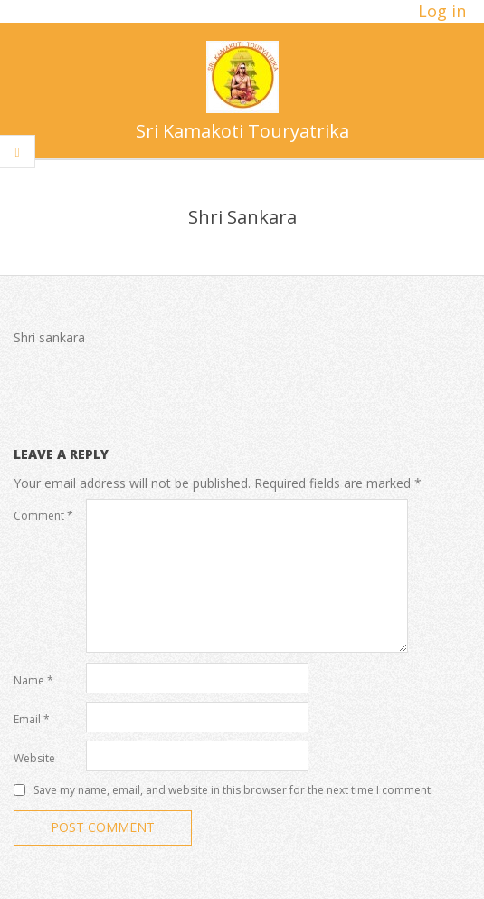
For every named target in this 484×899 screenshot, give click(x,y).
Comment (43, 515)
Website (34, 758)
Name (33, 680)
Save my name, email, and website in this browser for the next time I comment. (233, 790)
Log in (442, 11)
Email (32, 719)
